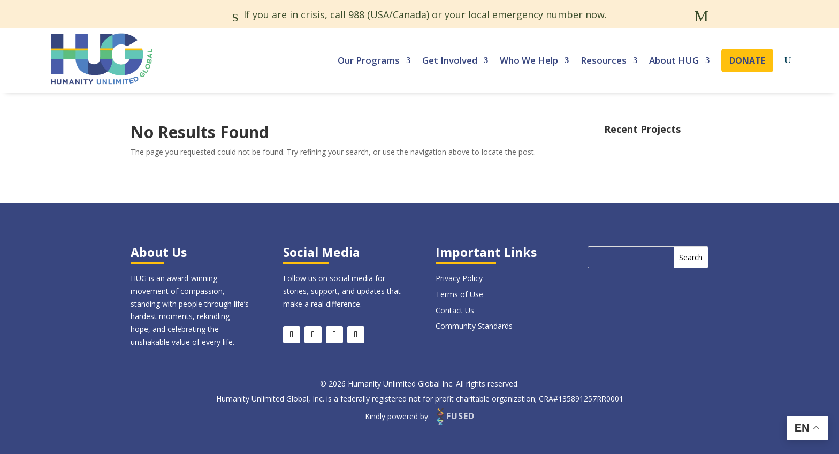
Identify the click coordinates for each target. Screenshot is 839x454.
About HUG (674, 60)
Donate (747, 60)
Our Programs (369, 60)
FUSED (455, 416)
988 (356, 14)
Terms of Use (459, 294)
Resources (604, 60)
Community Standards (474, 326)
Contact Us (455, 310)
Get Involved (449, 60)
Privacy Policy (459, 278)
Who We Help (529, 60)
